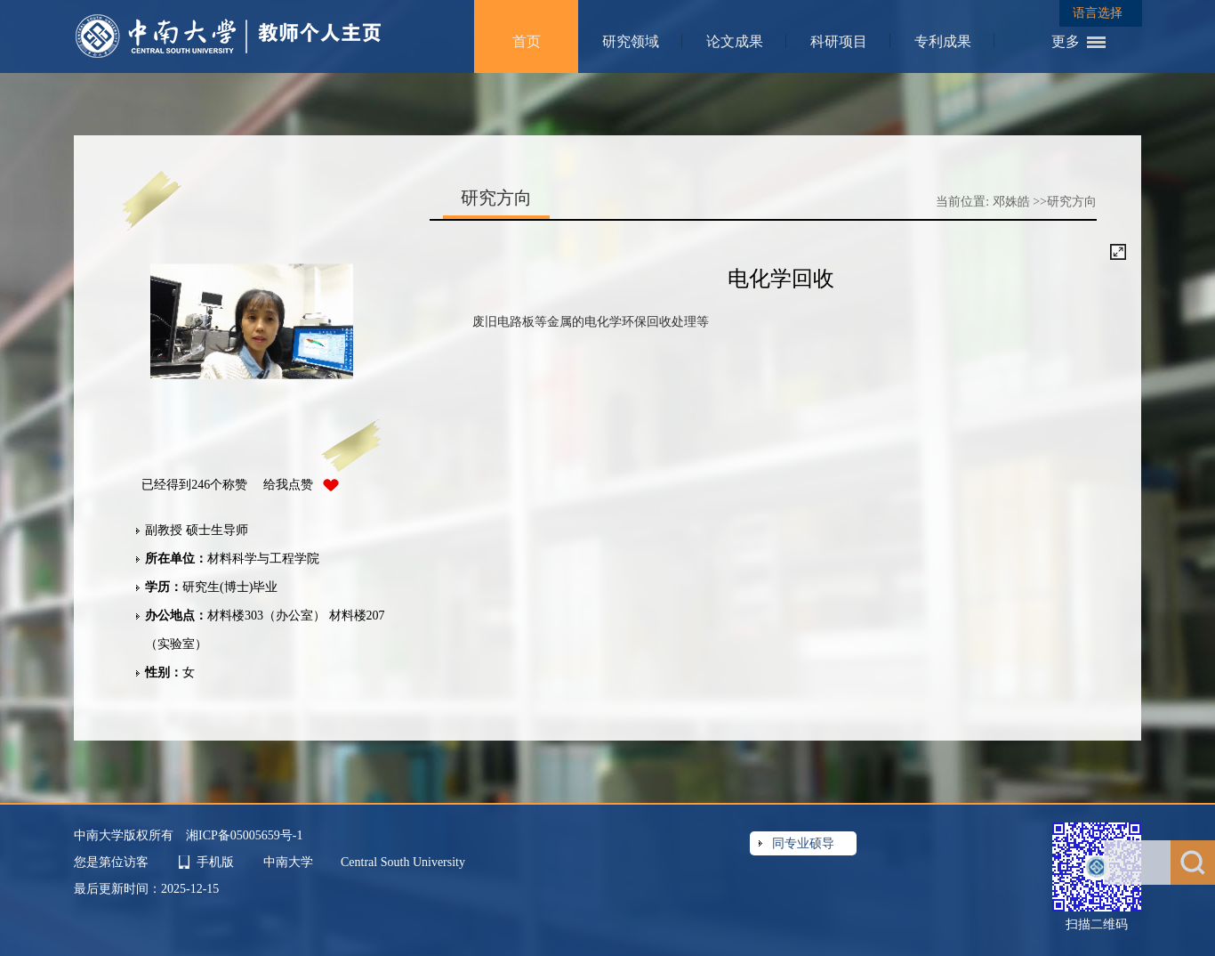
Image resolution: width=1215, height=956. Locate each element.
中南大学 (290, 862)
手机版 (215, 862)
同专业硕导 (803, 843)
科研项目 (838, 41)
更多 (1065, 41)
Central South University (403, 862)
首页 (526, 41)
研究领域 (630, 41)
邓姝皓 (1011, 201)
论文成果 (734, 41)
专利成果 (942, 41)
